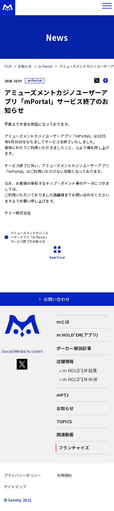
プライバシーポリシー (22, 475)
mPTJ (63, 395)
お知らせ (25, 66)
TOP (7, 66)
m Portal (45, 66)
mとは (63, 322)
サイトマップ (15, 486)
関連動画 (65, 434)
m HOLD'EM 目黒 (77, 370)
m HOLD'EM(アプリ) (77, 335)
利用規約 (64, 475)
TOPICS (64, 421)
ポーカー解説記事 (74, 348)
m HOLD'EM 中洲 (77, 379)
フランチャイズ (74, 448)
